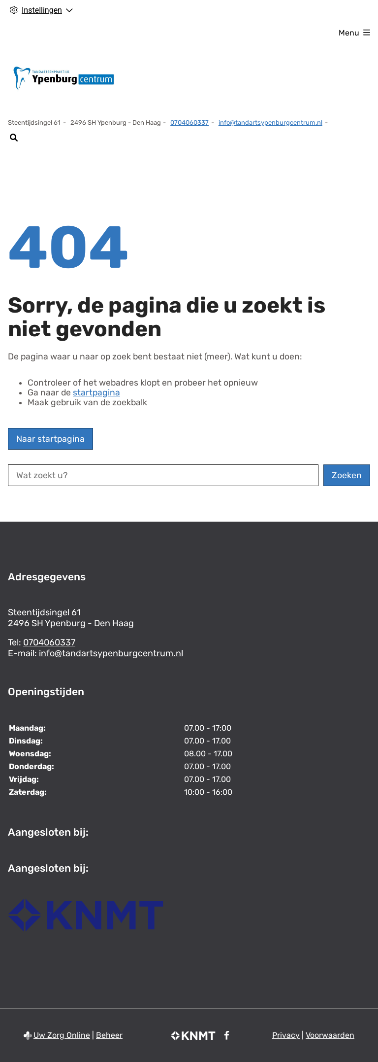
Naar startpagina (50, 439)
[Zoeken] (13, 137)
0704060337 (49, 642)
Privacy (286, 1035)
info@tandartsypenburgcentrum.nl (270, 122)
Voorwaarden (330, 1035)
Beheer (109, 1035)
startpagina (96, 392)
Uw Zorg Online (61, 1035)
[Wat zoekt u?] (163, 475)
